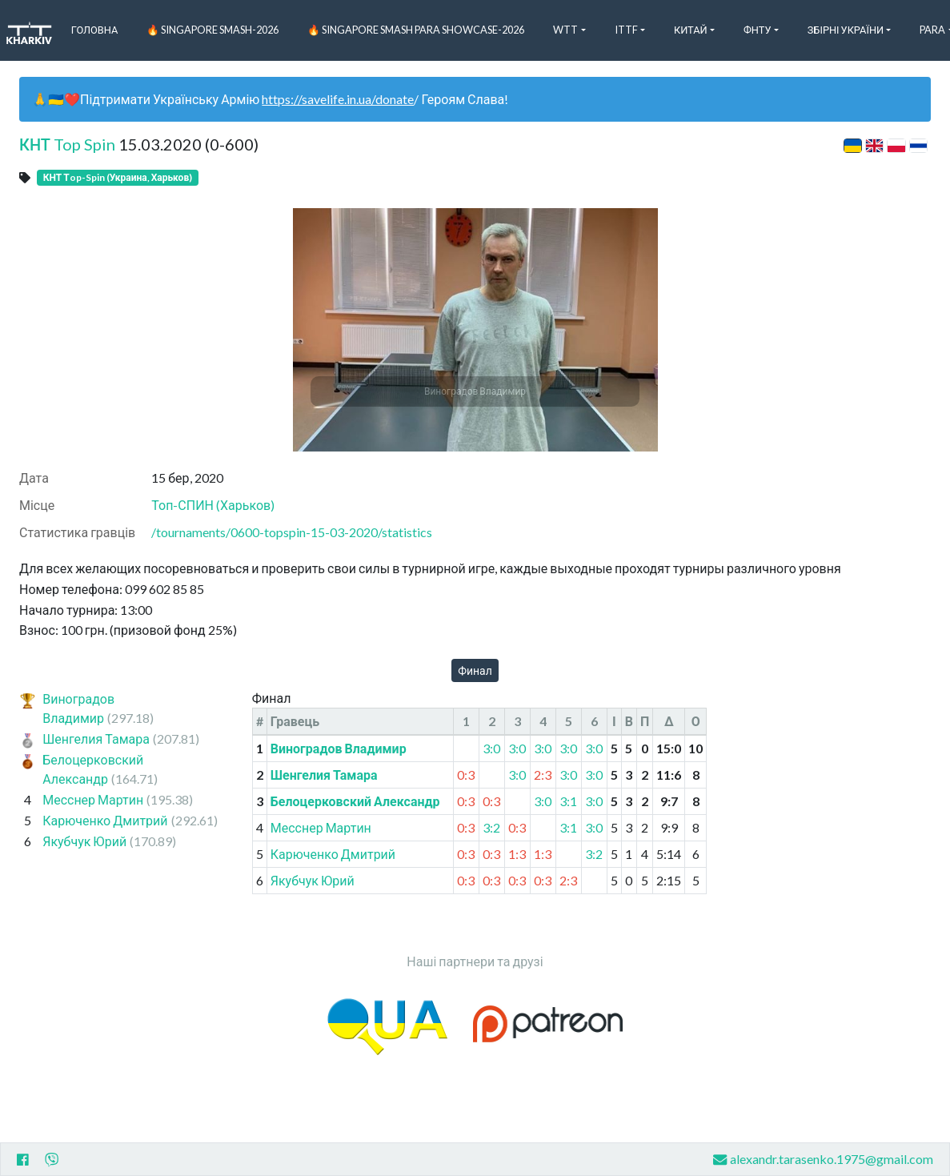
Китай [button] (690, 29)
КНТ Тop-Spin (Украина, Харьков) (117, 177)
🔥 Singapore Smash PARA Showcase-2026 (415, 29)
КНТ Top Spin (67, 144)
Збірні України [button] (846, 29)
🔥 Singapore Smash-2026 (212, 29)
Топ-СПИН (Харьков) (213, 504)
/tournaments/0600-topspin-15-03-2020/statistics (291, 532)
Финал (475, 670)
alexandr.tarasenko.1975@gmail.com (823, 1159)
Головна (94, 29)
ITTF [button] (626, 29)
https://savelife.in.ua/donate (338, 98)
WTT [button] (565, 29)
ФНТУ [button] (758, 29)
